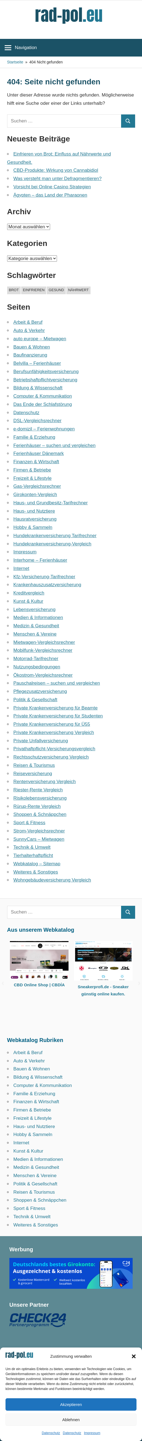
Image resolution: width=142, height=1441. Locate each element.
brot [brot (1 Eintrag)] (14, 290)
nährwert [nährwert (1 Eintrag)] (78, 290)
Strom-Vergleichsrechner (39, 831)
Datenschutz (51, 1433)
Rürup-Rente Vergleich (37, 806)
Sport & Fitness (29, 822)
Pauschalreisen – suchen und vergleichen (56, 683)
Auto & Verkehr (29, 330)
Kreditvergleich (28, 593)
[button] (133, 1356)
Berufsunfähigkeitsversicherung (46, 371)
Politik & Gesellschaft (35, 699)
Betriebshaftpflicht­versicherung (45, 379)
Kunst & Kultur (28, 601)
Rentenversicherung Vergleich (44, 781)
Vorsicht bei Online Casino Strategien (52, 186)
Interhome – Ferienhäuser (40, 560)
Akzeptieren (71, 1404)
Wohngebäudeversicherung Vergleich (52, 880)
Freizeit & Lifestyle (32, 478)
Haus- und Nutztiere (34, 511)
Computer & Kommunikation (42, 396)
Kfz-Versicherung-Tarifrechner (44, 576)
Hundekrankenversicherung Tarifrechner (55, 535)
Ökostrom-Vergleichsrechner (43, 675)
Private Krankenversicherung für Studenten (58, 716)
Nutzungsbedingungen (36, 666)
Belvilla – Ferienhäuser (37, 363)
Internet (21, 568)
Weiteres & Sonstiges (35, 872)
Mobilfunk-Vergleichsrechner (43, 650)
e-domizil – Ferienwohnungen (44, 429)
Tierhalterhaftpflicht (33, 855)
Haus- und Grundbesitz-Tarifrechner (50, 502)
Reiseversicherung (32, 773)
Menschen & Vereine (35, 634)
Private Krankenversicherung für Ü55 (51, 724)
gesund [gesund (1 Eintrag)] (56, 290)
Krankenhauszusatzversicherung (47, 584)
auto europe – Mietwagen (39, 338)
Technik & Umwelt (32, 847)
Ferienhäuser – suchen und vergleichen (54, 445)
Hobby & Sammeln (33, 527)
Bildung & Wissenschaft (38, 387)
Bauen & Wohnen (31, 347)
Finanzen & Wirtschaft (36, 461)
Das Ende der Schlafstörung (42, 404)
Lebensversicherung (34, 609)
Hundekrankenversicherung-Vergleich (52, 544)
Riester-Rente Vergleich (38, 789)
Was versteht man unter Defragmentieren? (57, 178)
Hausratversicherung (35, 519)
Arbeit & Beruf (28, 322)
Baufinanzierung (30, 355)
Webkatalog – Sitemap (37, 863)
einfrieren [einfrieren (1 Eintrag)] (34, 290)
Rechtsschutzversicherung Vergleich (51, 757)
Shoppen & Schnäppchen (40, 814)
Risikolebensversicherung (40, 798)
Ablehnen (71, 1419)
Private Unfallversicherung (40, 740)
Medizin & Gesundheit (36, 625)
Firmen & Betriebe (32, 470)
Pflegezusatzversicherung (40, 691)
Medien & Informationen (38, 617)
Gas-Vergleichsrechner (37, 486)
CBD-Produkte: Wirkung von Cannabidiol (55, 170)
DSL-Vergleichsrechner (37, 420)
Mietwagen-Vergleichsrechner (44, 642)
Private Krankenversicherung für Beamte (55, 708)
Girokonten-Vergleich (35, 494)
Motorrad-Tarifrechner (35, 658)
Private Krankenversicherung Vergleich (53, 732)
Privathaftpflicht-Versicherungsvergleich (54, 748)
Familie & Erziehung (34, 437)
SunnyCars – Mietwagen (38, 839)
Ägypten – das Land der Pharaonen (50, 195)
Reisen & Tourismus (34, 765)
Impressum (92, 1433)
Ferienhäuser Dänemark (38, 453)
